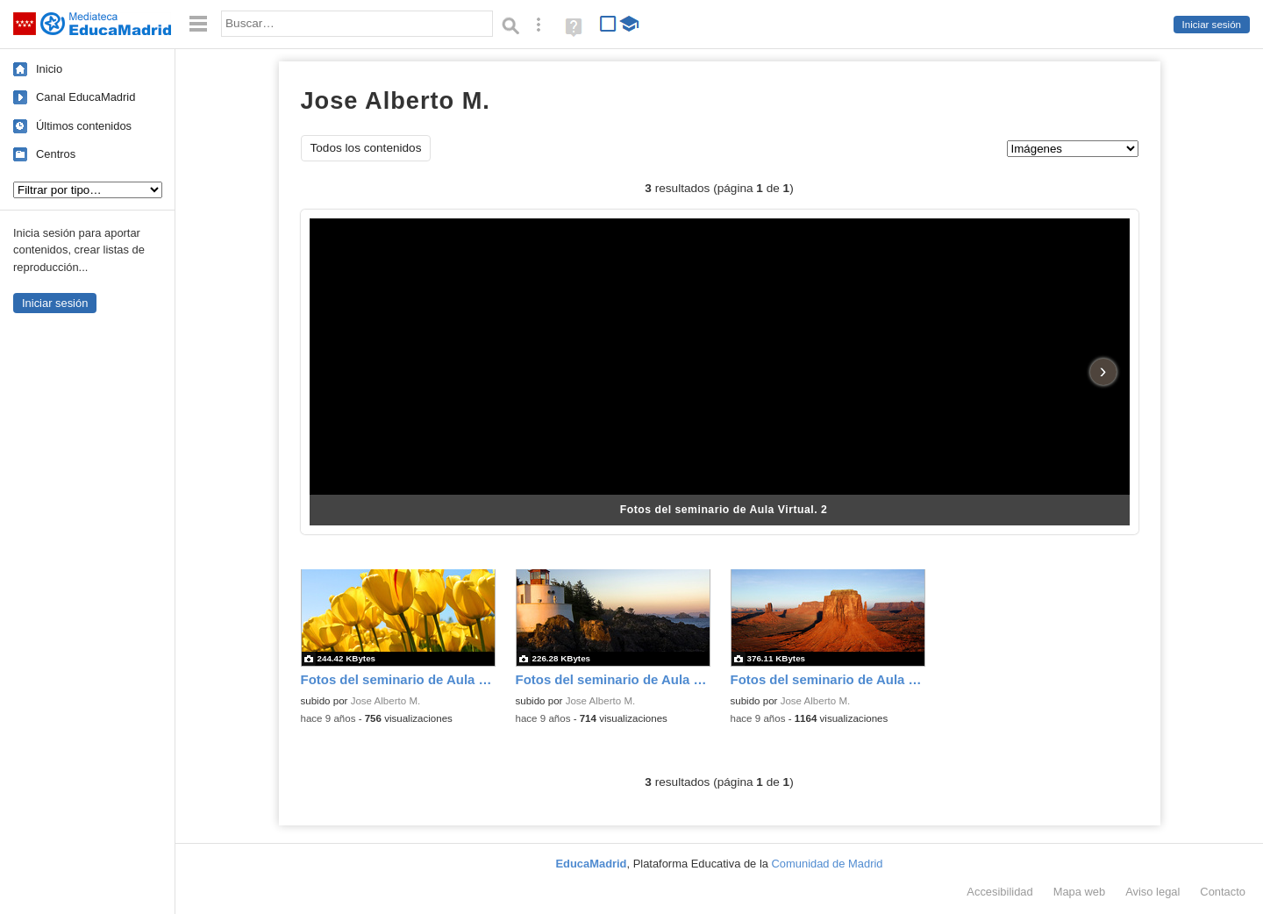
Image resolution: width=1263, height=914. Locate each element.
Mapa (1079, 891)
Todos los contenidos (366, 147)
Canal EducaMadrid (85, 97)
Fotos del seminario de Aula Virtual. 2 (724, 509)
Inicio (49, 68)
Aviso (1152, 891)
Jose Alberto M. (386, 701)
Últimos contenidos (84, 125)
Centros (55, 154)
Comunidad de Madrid (827, 863)
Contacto (1222, 891)
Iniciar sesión (1211, 24)
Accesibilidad (999, 891)
